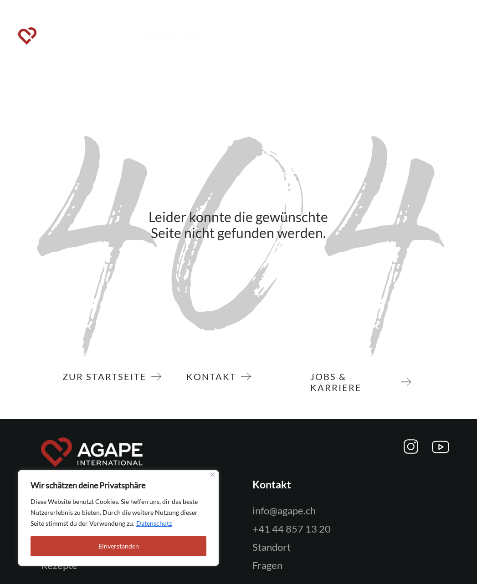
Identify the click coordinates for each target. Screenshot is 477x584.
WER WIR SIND (170, 34)
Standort (271, 547)
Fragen (267, 565)
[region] (118, 518)
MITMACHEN (229, 34)
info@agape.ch (284, 510)
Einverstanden (118, 546)
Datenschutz (154, 523)
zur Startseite (106, 376)
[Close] (212, 474)
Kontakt (213, 376)
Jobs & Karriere (355, 382)
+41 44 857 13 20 (291, 529)
